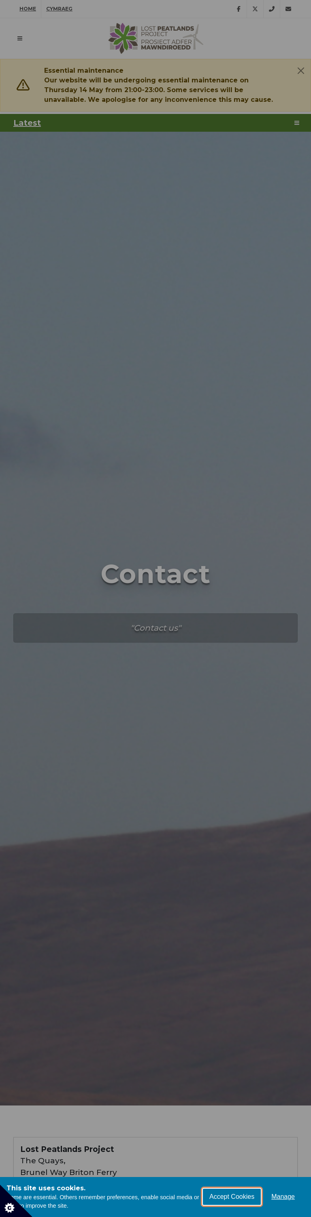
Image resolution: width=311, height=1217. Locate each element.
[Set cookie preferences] (16, 1201)
